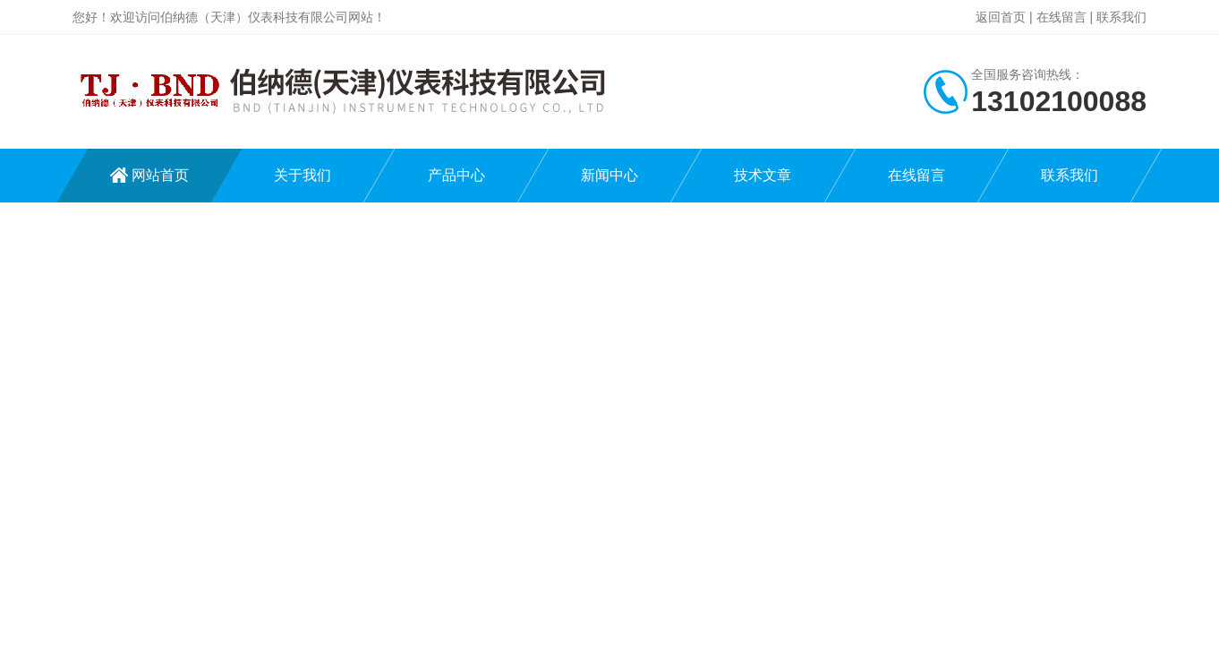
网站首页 (160, 175)
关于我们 (302, 175)
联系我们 (1121, 17)
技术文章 (762, 175)
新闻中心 (609, 175)
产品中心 (456, 175)
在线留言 (1061, 17)
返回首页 (1001, 17)
